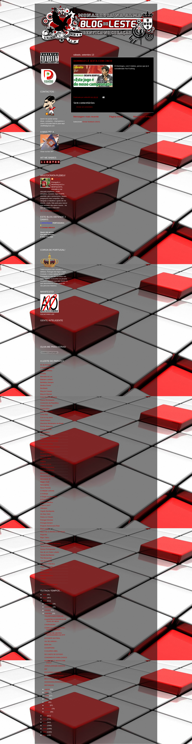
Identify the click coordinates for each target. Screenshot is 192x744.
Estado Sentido (46, 429)
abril (46, 702)
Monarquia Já (45, 479)
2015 (45, 598)
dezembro (49, 604)
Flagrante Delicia (46, 444)
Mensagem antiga (142, 116)
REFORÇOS (49, 685)
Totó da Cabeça (46, 561)
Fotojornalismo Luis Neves (50, 447)
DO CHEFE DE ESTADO (53, 654)
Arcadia (43, 374)
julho (47, 692)
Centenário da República (49, 403)
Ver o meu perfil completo (49, 211)
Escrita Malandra (46, 426)
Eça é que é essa (46, 435)
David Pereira (45, 420)
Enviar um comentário (85, 107)
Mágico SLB (44, 482)
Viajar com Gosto (46, 567)
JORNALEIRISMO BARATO (54, 666)
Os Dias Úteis (45, 514)
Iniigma (43, 461)
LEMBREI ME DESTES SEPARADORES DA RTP (54, 634)
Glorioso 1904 (45, 458)
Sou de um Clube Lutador (49, 552)
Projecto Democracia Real (50, 526)
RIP (45, 669)
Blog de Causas (46, 391)
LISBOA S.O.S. (46, 464)
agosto (47, 689)
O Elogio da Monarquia (48, 497)
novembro (49, 607)
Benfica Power (45, 385)
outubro (48, 610)
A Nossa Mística (46, 371)
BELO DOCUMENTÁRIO (53, 679)
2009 (45, 729)
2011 (45, 722)
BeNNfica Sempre (47, 382)
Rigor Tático (44, 537)
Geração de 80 (45, 455)
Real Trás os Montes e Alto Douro (52, 532)
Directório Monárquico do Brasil (51, 423)
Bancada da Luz (46, 376)
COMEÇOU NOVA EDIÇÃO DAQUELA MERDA (54, 629)
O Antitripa (44, 494)
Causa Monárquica (47, 400)
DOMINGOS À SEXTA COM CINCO (92, 60)
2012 (45, 719)
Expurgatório (45, 432)
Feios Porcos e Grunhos (49, 441)
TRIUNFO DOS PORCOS (53, 616)
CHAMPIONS (49, 648)
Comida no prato (46, 412)
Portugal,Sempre (46, 523)
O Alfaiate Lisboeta (47, 491)
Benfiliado (44, 388)
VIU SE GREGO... (51, 641)
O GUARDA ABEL (51, 651)
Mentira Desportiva (47, 470)
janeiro (47, 712)
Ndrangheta (44, 485)
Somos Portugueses (47, 549)
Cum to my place (46, 417)
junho (47, 696)
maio (47, 699)
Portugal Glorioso (46, 520)
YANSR (43, 578)
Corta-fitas (44, 414)
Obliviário (43, 508)
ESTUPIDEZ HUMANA (52, 672)
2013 (45, 716)
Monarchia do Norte (47, 476)
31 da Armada (45, 365)
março (47, 705)
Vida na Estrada (46, 570)
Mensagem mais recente (86, 116)
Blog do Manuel (46, 394)
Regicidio (43, 535)
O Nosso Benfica (46, 502)
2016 (45, 594)
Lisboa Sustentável (47, 467)
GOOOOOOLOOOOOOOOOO (55, 682)
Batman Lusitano (46, 379)
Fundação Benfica (47, 450)
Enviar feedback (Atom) (91, 122)
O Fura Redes (45, 499)
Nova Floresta (45, 488)
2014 (45, 601)
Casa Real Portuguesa (48, 397)
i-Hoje (42, 581)
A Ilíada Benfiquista (47, 368)
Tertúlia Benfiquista (47, 555)
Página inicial (116, 116)
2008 (45, 732)
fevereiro (48, 709)
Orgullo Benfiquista (47, 511)
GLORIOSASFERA (47, 452)
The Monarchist (46, 558)
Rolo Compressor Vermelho (50, 543)
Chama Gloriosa (46, 406)
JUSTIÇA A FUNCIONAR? (54, 676)
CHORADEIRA (49, 625)
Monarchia (44, 473)
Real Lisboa (44, 529)
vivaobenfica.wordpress (49, 584)
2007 (45, 735)
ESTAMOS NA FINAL (52, 638)
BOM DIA (47, 645)
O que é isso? (45, 505)
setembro (48, 613)
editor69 (57, 179)
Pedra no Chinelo (46, 517)
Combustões (45, 409)
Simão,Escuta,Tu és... (48, 546)
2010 (45, 725)
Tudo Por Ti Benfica (47, 564)
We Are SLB (44, 573)
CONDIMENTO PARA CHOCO (55, 657)
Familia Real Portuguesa (49, 438)
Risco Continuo (46, 540)
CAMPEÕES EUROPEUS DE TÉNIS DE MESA (55, 620)
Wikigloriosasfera (46, 575)
